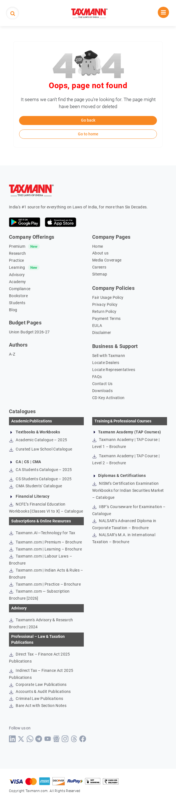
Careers (99, 267)
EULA (97, 325)
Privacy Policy (104, 304)
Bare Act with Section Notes (37, 705)
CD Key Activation (108, 397)
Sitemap (99, 274)
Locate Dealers (105, 362)
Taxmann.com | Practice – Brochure (45, 584)
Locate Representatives (113, 369)
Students (17, 303)
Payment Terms (106, 318)
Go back (88, 120)
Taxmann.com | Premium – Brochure (45, 542)
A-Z (12, 354)
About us (100, 253)
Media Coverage (106, 260)
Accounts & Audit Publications (40, 691)
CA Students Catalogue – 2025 (40, 469)
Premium (17, 246)
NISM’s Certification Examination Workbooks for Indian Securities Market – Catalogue (128, 490)
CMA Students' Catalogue (35, 486)
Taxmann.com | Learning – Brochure (45, 549)
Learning (17, 267)
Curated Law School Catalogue (40, 449)
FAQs (97, 376)
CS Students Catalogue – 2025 (40, 479)
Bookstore (18, 296)
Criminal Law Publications (36, 698)
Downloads (102, 390)
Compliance (19, 288)
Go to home (88, 134)
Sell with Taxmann (108, 355)
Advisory (17, 274)
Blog (13, 310)
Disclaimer (101, 332)
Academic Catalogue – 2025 (38, 440)
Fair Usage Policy (107, 297)
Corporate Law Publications (38, 684)
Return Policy (104, 311)
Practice (16, 260)
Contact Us (102, 383)
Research (17, 253)
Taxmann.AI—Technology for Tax (42, 533)
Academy (17, 281)
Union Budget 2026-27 (29, 332)
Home (97, 246)
